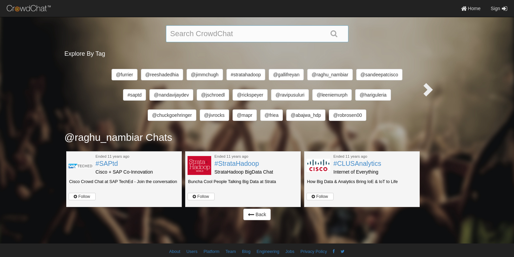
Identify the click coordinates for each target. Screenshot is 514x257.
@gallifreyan (286, 74)
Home (471, 8)
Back (257, 214)
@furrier (124, 74)
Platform (211, 251)
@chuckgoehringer (172, 115)
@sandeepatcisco (379, 74)
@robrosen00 (347, 115)
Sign (499, 8)
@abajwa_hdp (306, 115)
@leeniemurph (332, 95)
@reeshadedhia (162, 74)
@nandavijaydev (171, 95)
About (174, 251)
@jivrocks (214, 115)
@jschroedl (213, 95)
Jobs (289, 251)
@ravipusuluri (289, 95)
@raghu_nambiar (330, 74)
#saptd (134, 95)
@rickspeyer (250, 95)
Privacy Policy (313, 251)
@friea (271, 115)
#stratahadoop (246, 74)
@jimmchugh (205, 74)
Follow (82, 196)
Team (230, 251)
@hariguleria (373, 95)
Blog (246, 251)
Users (191, 251)
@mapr (244, 115)
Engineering (267, 251)
